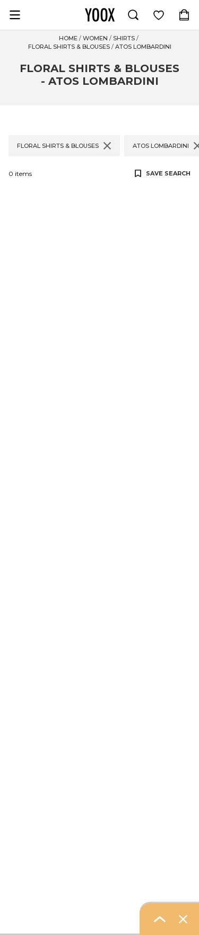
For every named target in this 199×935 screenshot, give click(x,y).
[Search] (133, 14)
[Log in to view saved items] (158, 14)
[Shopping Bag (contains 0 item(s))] (184, 14)
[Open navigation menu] (14, 14)
